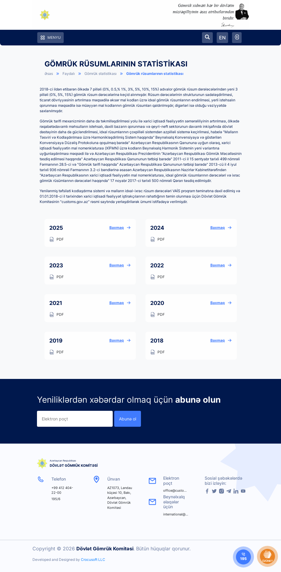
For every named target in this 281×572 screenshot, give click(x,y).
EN (222, 38)
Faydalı (69, 73)
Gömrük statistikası (100, 73)
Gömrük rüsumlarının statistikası (154, 73)
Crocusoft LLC (93, 559)
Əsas (48, 73)
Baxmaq (120, 227)
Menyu (50, 37)
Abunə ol (127, 418)
